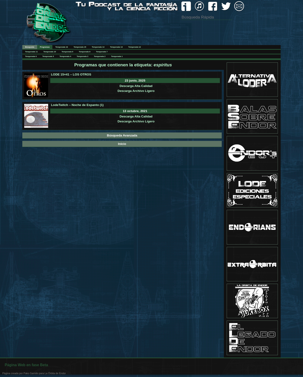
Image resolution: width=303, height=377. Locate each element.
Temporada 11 (31, 52)
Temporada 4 (65, 56)
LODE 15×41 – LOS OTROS (71, 74)
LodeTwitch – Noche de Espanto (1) (77, 105)
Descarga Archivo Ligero (136, 91)
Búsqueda (29, 47)
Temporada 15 (80, 47)
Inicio (122, 144)
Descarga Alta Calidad (136, 86)
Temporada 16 (61, 47)
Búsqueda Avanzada (122, 135)
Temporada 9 (67, 52)
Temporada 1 (117, 56)
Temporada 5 (48, 56)
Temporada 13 (116, 47)
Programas (45, 47)
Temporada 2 (99, 56)
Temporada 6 (31, 56)
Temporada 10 (49, 52)
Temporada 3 (82, 56)
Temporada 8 (84, 52)
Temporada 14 (98, 47)
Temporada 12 (134, 47)
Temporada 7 (102, 52)
